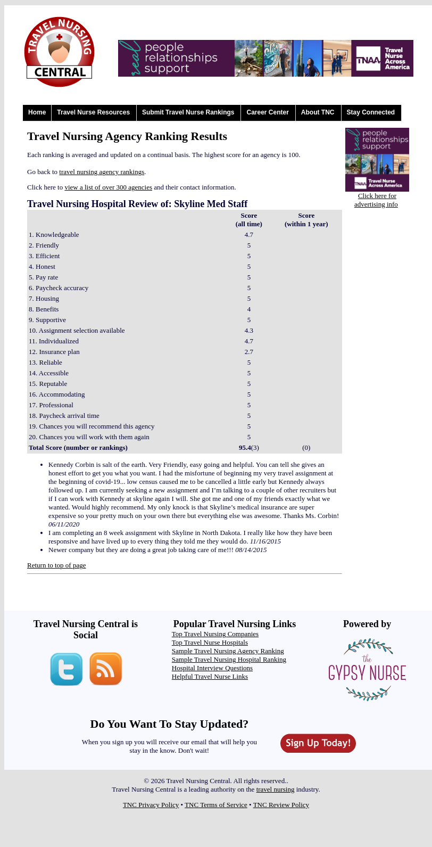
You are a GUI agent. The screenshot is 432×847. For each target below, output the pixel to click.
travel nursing (275, 789)
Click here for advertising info (376, 200)
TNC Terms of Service (216, 805)
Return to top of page (56, 565)
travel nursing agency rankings (101, 172)
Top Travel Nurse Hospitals (210, 642)
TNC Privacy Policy (151, 805)
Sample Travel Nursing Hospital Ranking (229, 659)
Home (37, 112)
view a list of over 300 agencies (108, 187)
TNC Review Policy (281, 805)
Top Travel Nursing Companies (215, 634)
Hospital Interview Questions (212, 668)
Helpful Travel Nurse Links (210, 676)
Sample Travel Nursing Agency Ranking (228, 651)
